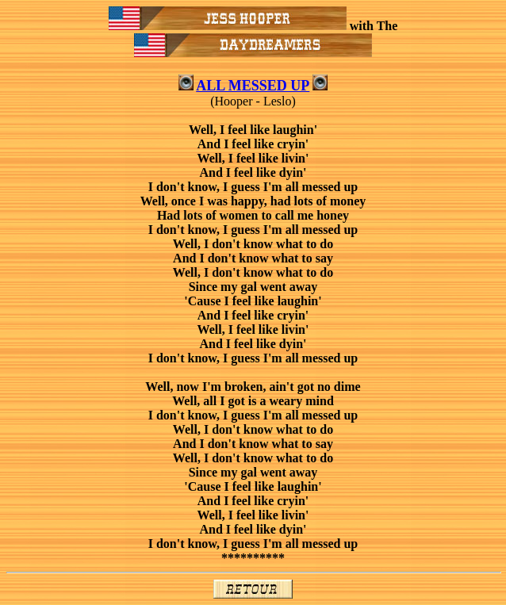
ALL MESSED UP (252, 86)
